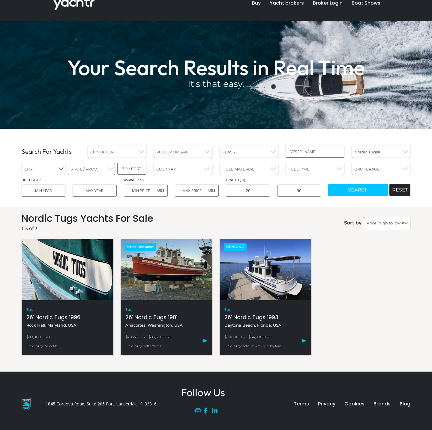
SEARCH (358, 190)
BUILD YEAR (31, 180)
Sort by (353, 223)
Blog (405, 403)
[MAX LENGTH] (299, 191)
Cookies (354, 403)
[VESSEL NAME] (315, 152)
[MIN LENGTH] (248, 191)
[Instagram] (199, 412)
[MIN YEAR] (43, 191)
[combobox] (117, 152)
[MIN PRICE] (146, 191)
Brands (382, 403)
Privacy (326, 403)
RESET (400, 190)
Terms (301, 403)
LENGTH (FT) (235, 180)
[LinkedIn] (216, 412)
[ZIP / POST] (131, 169)
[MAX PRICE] (197, 191)
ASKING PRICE (135, 180)
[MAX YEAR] (94, 191)
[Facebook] (208, 412)
